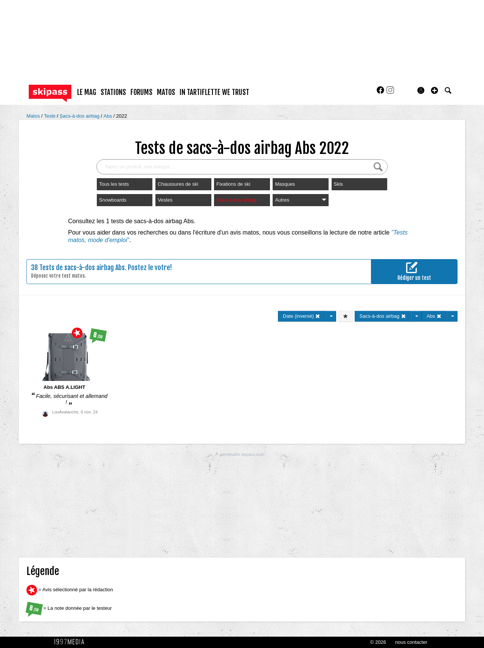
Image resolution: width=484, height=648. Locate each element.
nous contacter (411, 642)
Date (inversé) (301, 316)
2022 (121, 116)
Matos (33, 116)
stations (113, 92)
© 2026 (378, 642)
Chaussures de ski (178, 184)
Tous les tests (114, 184)
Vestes (165, 200)
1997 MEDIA (71, 642)
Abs (108, 116)
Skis (338, 184)
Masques (285, 184)
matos (166, 92)
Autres (300, 200)
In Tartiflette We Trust (214, 92)
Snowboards (112, 200)
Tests (50, 116)
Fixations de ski (233, 184)
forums (141, 92)
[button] (434, 90)
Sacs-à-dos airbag (80, 116)
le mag (86, 92)
